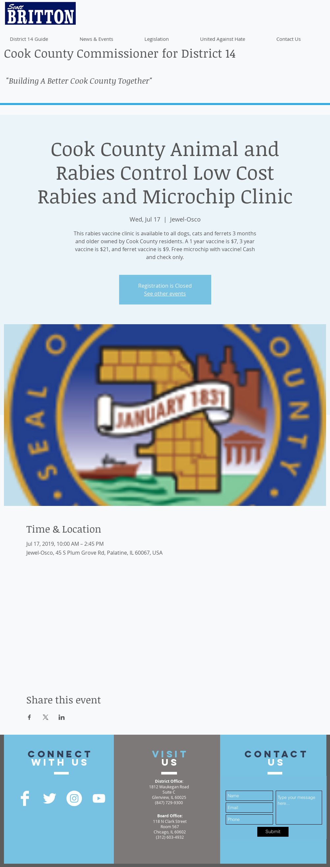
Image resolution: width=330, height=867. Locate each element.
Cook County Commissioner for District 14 (120, 53)
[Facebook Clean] (25, 798)
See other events (165, 293)
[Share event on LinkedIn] (62, 717)
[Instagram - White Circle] (74, 798)
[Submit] (273, 832)
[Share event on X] (45, 717)
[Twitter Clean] (49, 798)
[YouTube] (99, 798)
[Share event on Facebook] (29, 717)
